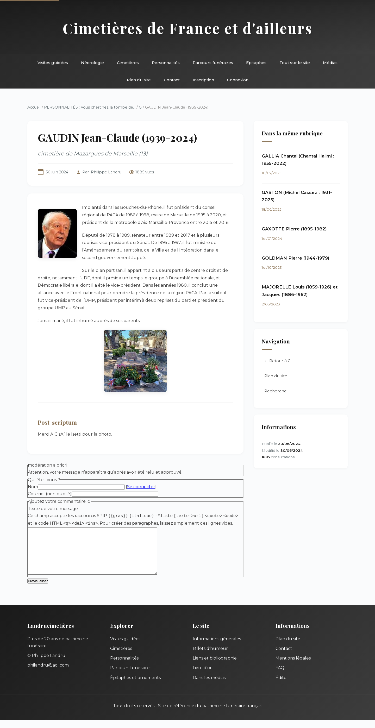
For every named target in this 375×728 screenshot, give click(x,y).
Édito (281, 685)
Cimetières (128, 62)
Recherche (275, 390)
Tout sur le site (294, 62)
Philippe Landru (106, 172)
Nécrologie (92, 62)
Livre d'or (202, 676)
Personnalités (166, 62)
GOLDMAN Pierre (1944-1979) (295, 258)
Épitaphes (256, 62)
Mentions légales (293, 666)
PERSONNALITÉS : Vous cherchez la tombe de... (89, 107)
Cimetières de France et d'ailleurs (187, 28)
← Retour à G (277, 360)
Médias (330, 62)
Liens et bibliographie (215, 666)
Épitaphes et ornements (135, 685)
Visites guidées (53, 62)
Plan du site (139, 79)
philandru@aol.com (48, 673)
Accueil (34, 107)
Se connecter (141, 486)
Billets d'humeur (210, 656)
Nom (33, 486)
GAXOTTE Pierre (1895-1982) (294, 228)
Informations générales (217, 647)
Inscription (203, 79)
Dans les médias (209, 685)
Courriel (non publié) (50, 493)
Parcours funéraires (213, 62)
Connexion (237, 79)
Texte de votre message (53, 508)
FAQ (280, 676)
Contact (172, 79)
